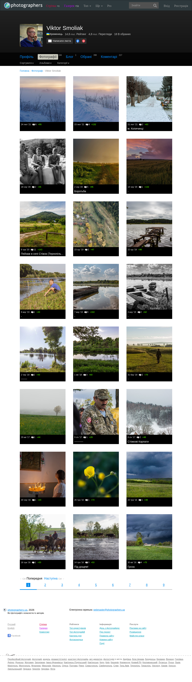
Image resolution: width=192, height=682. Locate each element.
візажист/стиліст (59, 659)
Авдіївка (127, 659)
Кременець (56, 34)
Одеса (65, 665)
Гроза (131, 566)
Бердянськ (150, 659)
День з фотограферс (110, 628)
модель (46, 659)
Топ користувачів (78, 628)
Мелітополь (24, 665)
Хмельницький (15, 669)
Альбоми (45, 63)
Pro (109, 5)
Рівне (81, 665)
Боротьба (80, 191)
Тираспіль (146, 665)
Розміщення (135, 632)
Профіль (27, 57)
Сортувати (27, 63)
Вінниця (170, 659)
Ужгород (156, 665)
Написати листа (62, 40)
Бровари (161, 659)
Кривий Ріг (136, 662)
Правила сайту (107, 636)
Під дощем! (81, 566)
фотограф (37, 659)
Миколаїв (46, 665)
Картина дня (76, 636)
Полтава (73, 665)
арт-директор (95, 659)
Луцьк (171, 662)
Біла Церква (138, 659)
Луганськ (162, 662)
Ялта (52, 669)
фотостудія (108, 659)
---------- (78, 441)
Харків (164, 665)
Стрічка (53, 5)
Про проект (105, 632)
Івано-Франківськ (54, 662)
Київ (107, 662)
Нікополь (56, 665)
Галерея (71, 5)
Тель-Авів (124, 665)
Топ (87, 5)
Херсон (172, 665)
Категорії (63, 63)
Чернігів (36, 669)
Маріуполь (13, 665)
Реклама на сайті (138, 628)
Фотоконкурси (76, 639)
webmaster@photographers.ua (109, 609)
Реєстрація (181, 5)
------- (24, 378)
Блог (69, 57)
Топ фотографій (77, 632)
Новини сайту (106, 639)
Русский (11, 624)
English (11, 628)
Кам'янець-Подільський (75, 662)
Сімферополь (105, 665)
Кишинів (115, 662)
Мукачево (36, 665)
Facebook (14, 636)
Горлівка (179, 659)
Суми (115, 665)
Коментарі (109, 57)
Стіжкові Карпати (138, 441)
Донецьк (19, 662)
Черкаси (27, 669)
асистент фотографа (78, 659)
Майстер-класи (137, 636)
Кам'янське (93, 662)
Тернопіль (135, 665)
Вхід (167, 5)
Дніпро (11, 662)
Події (102, 643)
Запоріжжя (40, 662)
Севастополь (91, 665)
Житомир (29, 662)
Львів (177, 662)
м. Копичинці (135, 128)
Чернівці (45, 669)
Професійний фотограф (19, 659)
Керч (102, 662)
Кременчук (125, 662)
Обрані (86, 57)
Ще (99, 5)
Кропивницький (149, 662)
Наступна (54, 578)
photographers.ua (17, 609)
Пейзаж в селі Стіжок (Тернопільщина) (45, 253)
